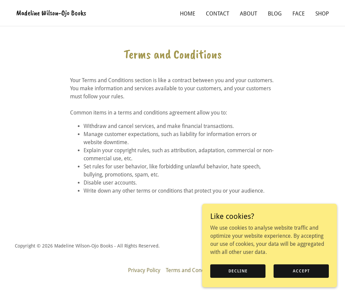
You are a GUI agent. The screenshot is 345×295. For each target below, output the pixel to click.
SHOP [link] (322, 13)
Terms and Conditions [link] (191, 270)
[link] (51, 13)
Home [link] (187, 13)
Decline (238, 270)
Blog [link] (275, 13)
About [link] (248, 13)
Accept (301, 270)
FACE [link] (298, 13)
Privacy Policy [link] (144, 270)
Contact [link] (217, 13)
